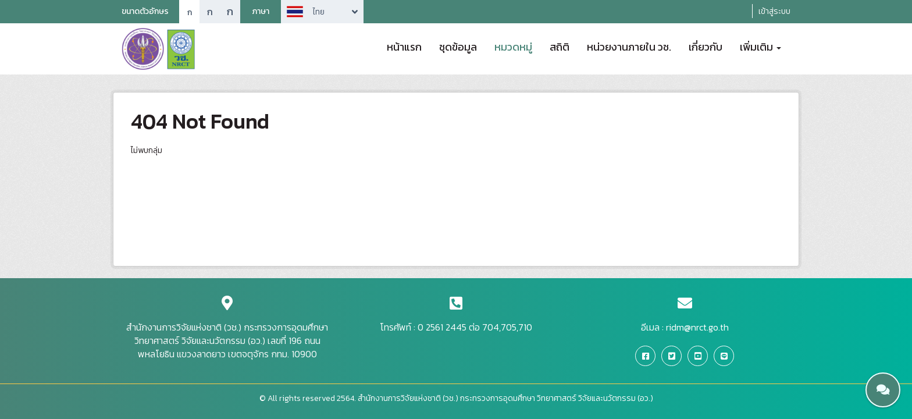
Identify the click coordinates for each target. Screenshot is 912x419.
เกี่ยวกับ (705, 46)
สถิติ (559, 46)
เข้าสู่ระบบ (774, 11)
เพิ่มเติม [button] (760, 46)
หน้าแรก (404, 46)
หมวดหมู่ (513, 46)
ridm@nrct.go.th (697, 327)
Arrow (322, 11)
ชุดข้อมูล (458, 46)
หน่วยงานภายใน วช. (629, 46)
